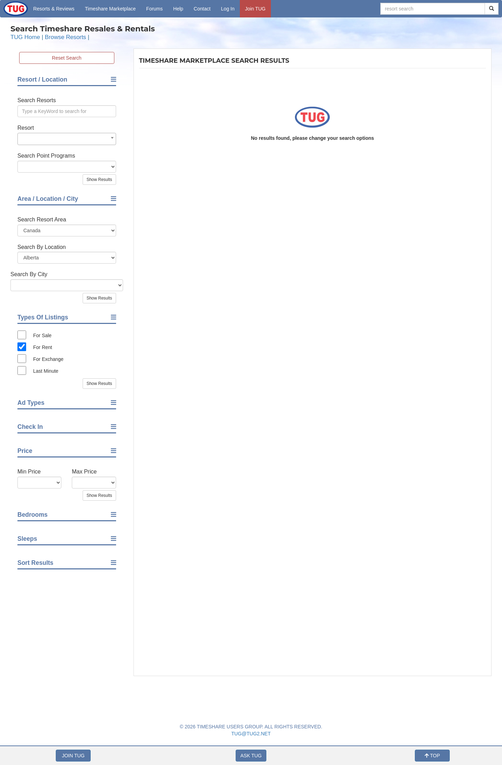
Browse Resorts (65, 37)
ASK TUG (250, 755)
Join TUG (255, 9)
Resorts (53, 9)
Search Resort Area (41, 219)
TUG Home (25, 37)
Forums (154, 9)
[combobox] (66, 139)
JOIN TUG (73, 755)
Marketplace (110, 9)
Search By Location (41, 247)
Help (178, 9)
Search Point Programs (46, 156)
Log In (228, 9)
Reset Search (67, 58)
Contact (202, 9)
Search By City (28, 274)
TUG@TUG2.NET (251, 733)
